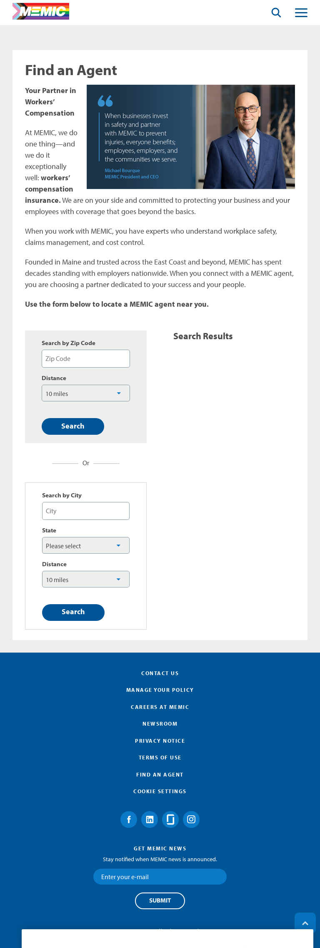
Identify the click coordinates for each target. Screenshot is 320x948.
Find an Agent (160, 774)
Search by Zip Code (68, 343)
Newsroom (160, 723)
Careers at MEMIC (160, 706)
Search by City (62, 495)
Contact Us (160, 673)
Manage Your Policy (160, 689)
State (49, 530)
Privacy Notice (160, 740)
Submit (160, 900)
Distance (54, 378)
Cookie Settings (160, 791)
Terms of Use (160, 757)
